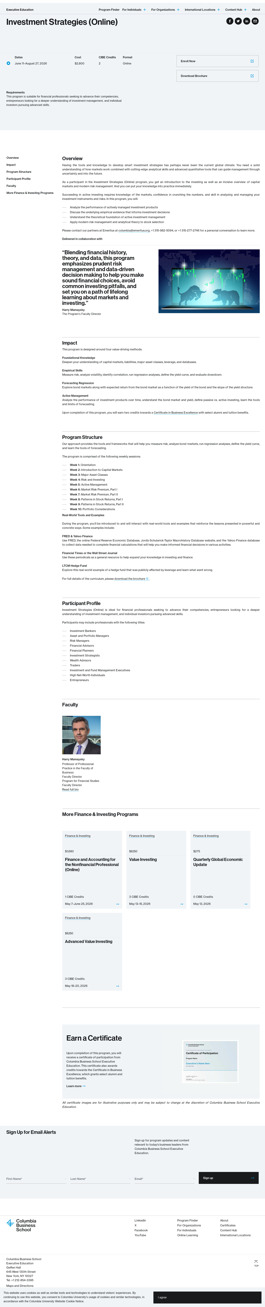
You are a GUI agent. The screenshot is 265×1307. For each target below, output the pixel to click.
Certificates (227, 1225)
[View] (117, 904)
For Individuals (186, 1230)
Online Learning (187, 1235)
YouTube (140, 1235)
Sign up (228, 1178)
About (256, 9)
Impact (11, 164)
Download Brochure (217, 76)
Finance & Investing (78, 836)
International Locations (235, 1235)
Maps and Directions (19, 1286)
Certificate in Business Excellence (176, 412)
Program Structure (19, 172)
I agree (162, 1297)
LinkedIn (140, 1220)
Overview (13, 157)
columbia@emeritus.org (134, 230)
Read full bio (70, 789)
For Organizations (189, 1225)
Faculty (11, 186)
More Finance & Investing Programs (30, 193)
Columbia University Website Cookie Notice (56, 1301)
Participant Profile (19, 179)
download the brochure (129, 578)
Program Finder (109, 9)
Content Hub (228, 1230)
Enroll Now (217, 61)
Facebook (141, 1230)
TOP (256, 1263)
